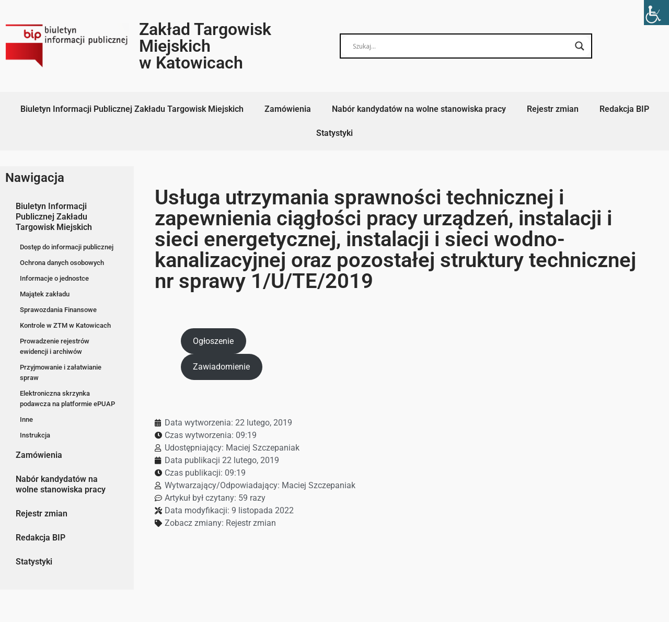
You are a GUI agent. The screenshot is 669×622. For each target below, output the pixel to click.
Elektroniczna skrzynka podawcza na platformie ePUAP (67, 398)
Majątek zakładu (45, 294)
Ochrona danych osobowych (62, 263)
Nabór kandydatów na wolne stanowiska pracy (419, 109)
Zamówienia (287, 109)
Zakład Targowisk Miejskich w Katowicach (205, 46)
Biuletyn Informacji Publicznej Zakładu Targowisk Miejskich (132, 109)
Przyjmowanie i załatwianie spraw (60, 372)
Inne (26, 419)
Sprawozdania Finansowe (58, 310)
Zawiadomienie (221, 367)
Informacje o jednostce (54, 278)
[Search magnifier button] (579, 46)
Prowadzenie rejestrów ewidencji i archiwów (54, 346)
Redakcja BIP (624, 109)
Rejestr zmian (553, 109)
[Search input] (461, 46)
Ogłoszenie (213, 341)
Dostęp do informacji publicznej (66, 247)
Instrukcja (35, 435)
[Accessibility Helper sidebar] (656, 12)
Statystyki (334, 133)
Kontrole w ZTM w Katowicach (65, 325)
